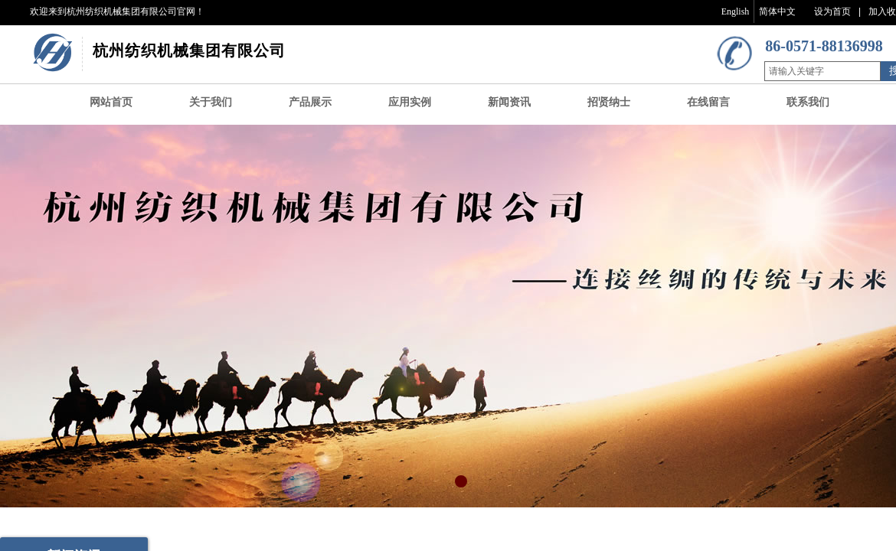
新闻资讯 (509, 102)
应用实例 (409, 102)
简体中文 (777, 11)
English (735, 11)
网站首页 (111, 102)
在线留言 (708, 102)
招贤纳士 (608, 102)
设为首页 (832, 11)
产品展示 (310, 102)
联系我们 (807, 102)
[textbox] (822, 71)
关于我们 (210, 102)
